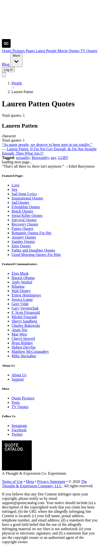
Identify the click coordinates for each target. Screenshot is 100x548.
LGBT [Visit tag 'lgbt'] (63, 158)
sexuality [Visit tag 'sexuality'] (23, 158)
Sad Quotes (20, 202)
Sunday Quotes (23, 242)
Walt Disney (21, 291)
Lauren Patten (17, 149)
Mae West (19, 334)
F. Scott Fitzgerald (26, 312)
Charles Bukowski (26, 325)
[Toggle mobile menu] (4, 74)
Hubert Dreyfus (24, 347)
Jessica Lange (22, 299)
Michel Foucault (24, 317)
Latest (41, 51)
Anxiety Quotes (24, 237)
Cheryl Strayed (23, 338)
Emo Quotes (21, 246)
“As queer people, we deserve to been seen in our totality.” (47, 145)
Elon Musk (20, 273)
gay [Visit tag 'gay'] (53, 158)
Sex (14, 189)
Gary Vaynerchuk (25, 308)
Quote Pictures (14, 51)
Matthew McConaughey (30, 351)
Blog (6, 64)
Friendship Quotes (26, 207)
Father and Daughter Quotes (33, 250)
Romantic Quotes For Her (32, 233)
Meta (30, 482)
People (52, 51)
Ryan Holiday (22, 343)
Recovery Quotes (25, 224)
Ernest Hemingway (26, 295)
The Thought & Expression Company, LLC (44, 484)
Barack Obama (23, 278)
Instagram (19, 426)
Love (16, 185)
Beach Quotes (22, 211)
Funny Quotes (22, 228)
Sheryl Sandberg (24, 321)
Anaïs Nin (19, 330)
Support (18, 379)
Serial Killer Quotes (27, 215)
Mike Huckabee (24, 356)
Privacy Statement (51, 482)
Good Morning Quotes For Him (36, 255)
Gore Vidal (20, 304)
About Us (19, 375)
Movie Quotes (69, 51)
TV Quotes (88, 51)
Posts (16, 402)
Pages (31, 51)
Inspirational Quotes (27, 198)
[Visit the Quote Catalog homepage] (6, 46)
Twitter (17, 434)
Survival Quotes (24, 220)
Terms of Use (12, 482)
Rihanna (18, 286)
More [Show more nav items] (16, 60)
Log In (8, 69)
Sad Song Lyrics (24, 194)
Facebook (19, 430)
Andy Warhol (22, 282)
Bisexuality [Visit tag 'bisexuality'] (40, 158)
